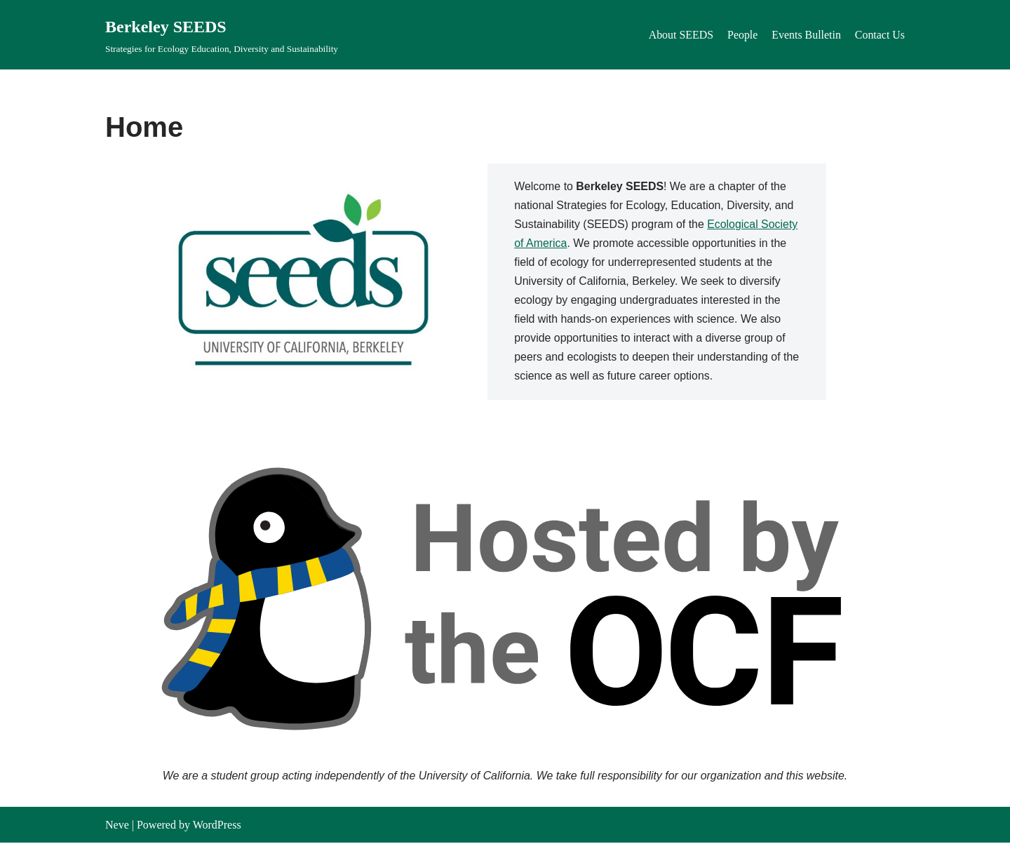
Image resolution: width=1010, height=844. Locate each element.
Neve (117, 826)
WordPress (217, 826)
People (742, 35)
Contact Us (879, 35)
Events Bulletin (805, 35)
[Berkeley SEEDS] (221, 35)
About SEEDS (680, 35)
